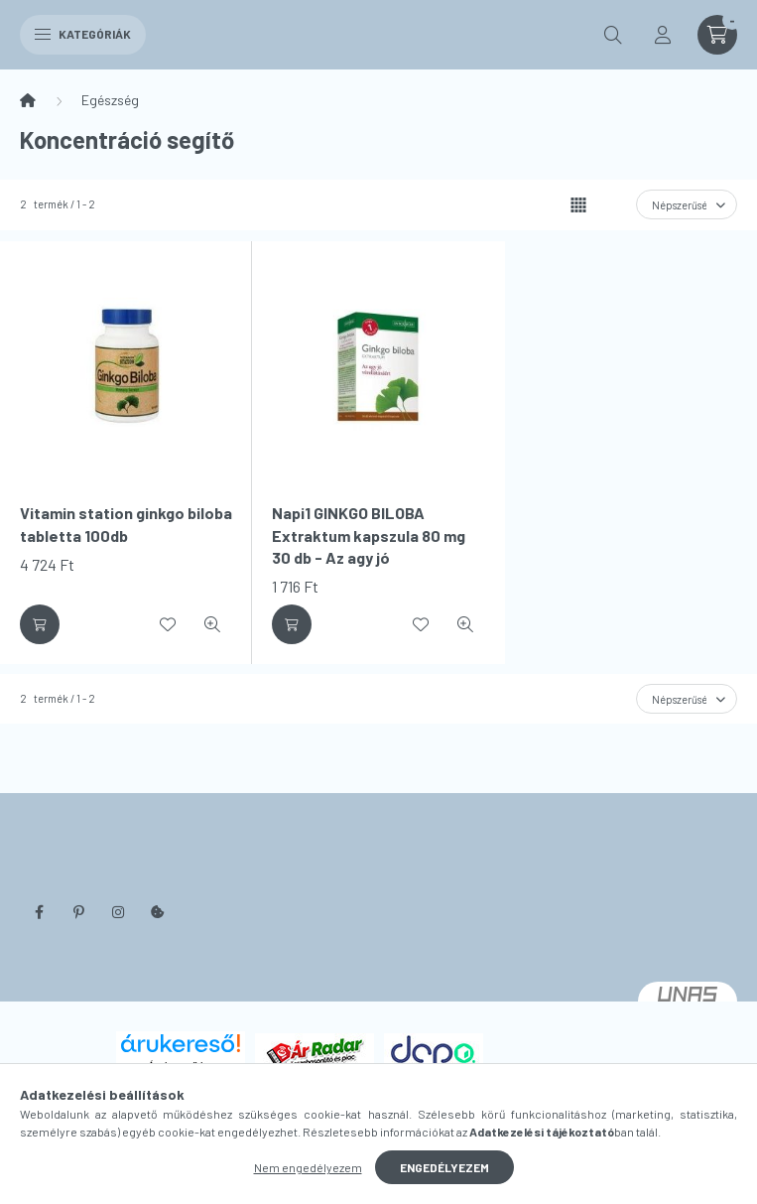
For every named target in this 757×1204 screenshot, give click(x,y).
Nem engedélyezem (308, 1167)
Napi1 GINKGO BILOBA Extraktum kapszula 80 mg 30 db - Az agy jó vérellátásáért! (368, 546)
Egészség (110, 99)
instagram (118, 912)
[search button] (613, 35)
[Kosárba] (40, 624)
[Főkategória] (28, 100)
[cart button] (717, 35)
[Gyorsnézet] (212, 624)
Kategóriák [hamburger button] (83, 34)
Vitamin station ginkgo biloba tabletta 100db (126, 523)
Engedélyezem (444, 1167)
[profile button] (663, 35)
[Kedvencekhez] (168, 624)
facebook (39, 912)
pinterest (78, 912)
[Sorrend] (686, 204)
